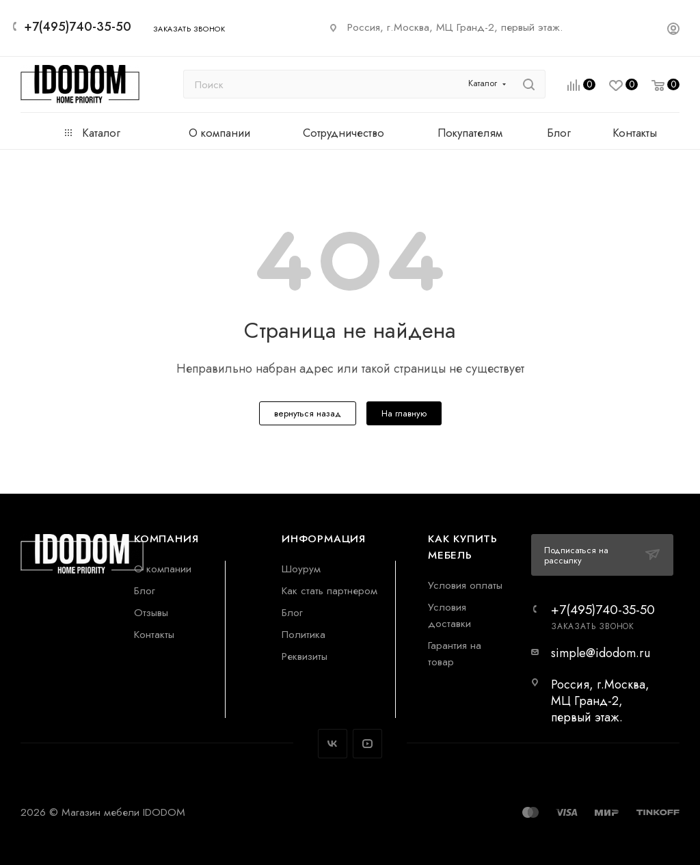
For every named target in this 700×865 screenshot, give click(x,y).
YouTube (367, 743)
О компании (162, 568)
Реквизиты (304, 656)
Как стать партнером (329, 590)
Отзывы (151, 612)
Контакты (154, 634)
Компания (166, 538)
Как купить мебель (463, 547)
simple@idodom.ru (600, 653)
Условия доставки (449, 615)
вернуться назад (307, 413)
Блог (144, 590)
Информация (324, 538)
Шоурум (301, 568)
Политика (303, 634)
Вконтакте (332, 743)
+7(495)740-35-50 (77, 27)
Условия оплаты (465, 585)
